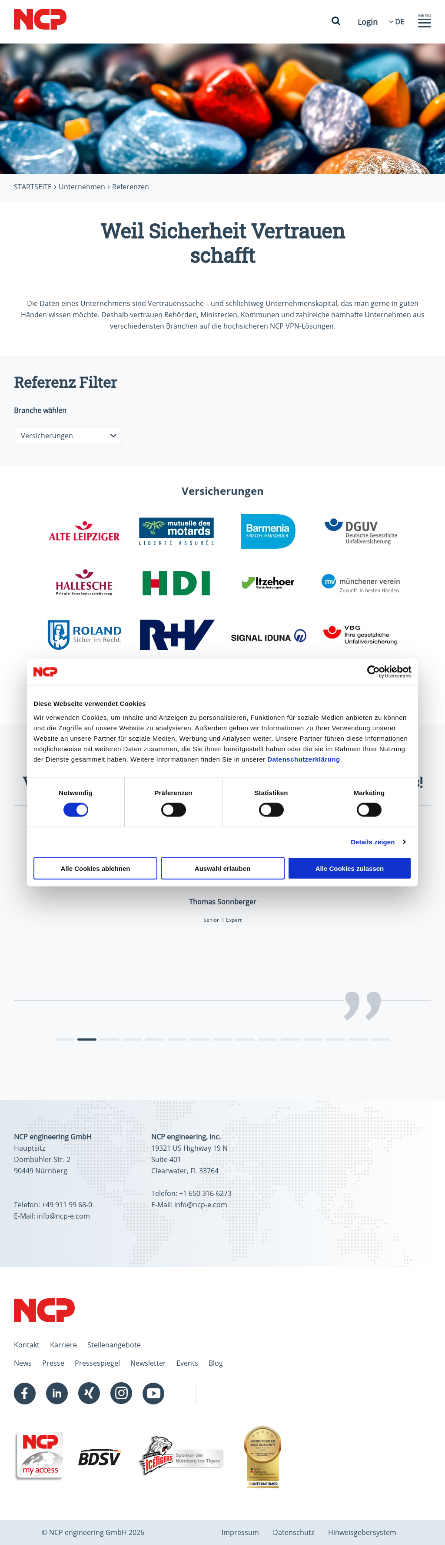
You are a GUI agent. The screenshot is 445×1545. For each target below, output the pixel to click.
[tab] (64, 1039)
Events (187, 1363)
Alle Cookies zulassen (349, 868)
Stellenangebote (114, 1345)
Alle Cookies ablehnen (95, 868)
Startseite (33, 186)
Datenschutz (293, 1532)
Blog (216, 1363)
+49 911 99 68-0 (67, 1204)
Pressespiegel (97, 1363)
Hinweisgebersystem (362, 1532)
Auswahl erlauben (222, 868)
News (23, 1363)
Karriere (63, 1345)
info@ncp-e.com (63, 1216)
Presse (53, 1363)
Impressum (240, 1532)
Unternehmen (82, 186)
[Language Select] (399, 22)
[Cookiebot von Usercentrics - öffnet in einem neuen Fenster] (373, 671)
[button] (424, 25)
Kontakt (27, 1345)
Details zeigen (373, 842)
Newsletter (148, 1363)
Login (368, 22)
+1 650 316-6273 (205, 1193)
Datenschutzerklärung (303, 758)
